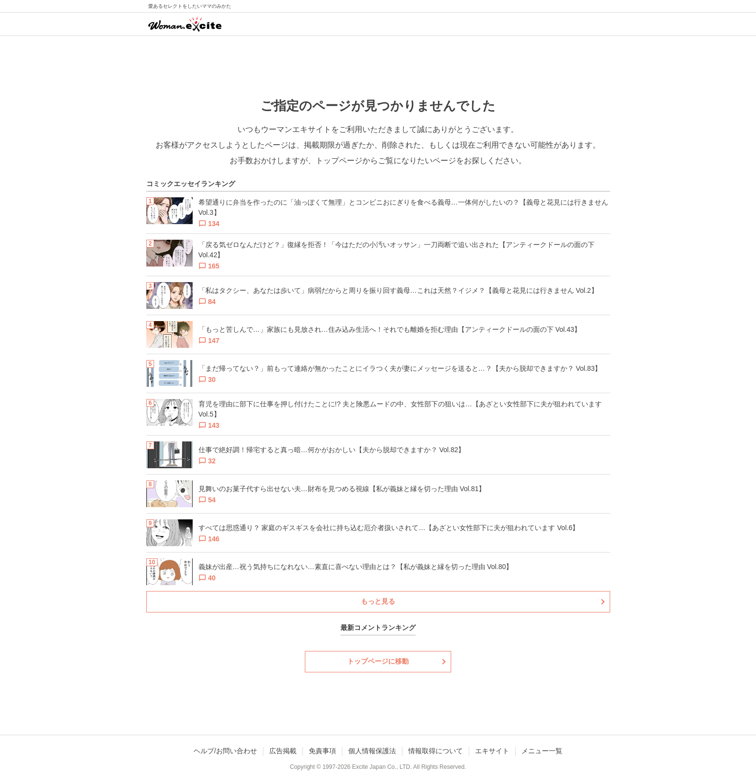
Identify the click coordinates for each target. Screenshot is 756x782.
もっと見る (378, 601)
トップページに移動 (378, 661)
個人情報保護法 (372, 751)
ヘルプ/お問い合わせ (225, 751)
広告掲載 (283, 751)
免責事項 (322, 751)
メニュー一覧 (541, 751)
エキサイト (492, 751)
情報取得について (435, 751)
